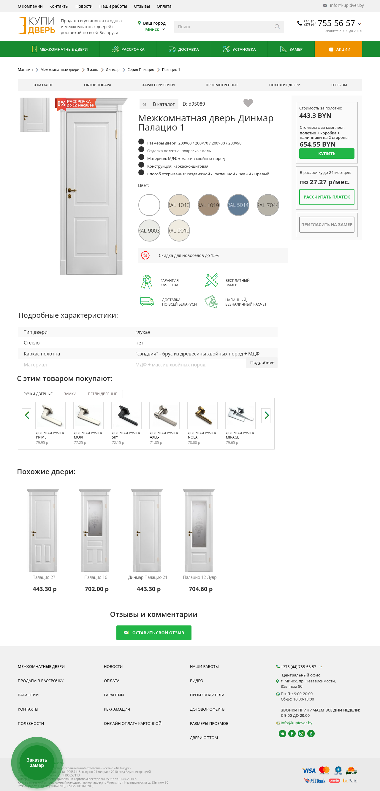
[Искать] (277, 27)
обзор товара (97, 85)
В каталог (43, 85)
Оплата (164, 6)
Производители (207, 695)
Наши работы (113, 6)
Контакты (59, 6)
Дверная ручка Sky (126, 435)
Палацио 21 (147, 577)
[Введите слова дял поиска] (222, 27)
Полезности (31, 723)
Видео (196, 680)
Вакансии (28, 695)
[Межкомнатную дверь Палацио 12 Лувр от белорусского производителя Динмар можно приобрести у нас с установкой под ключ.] (201, 526)
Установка (239, 50)
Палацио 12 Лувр (200, 577)
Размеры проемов (209, 723)
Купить (326, 153)
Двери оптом (204, 737)
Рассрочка (128, 50)
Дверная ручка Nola (202, 435)
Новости (83, 6)
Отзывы (142, 6)
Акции (339, 50)
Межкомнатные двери (59, 50)
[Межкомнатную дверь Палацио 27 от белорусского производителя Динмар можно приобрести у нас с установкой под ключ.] (45, 526)
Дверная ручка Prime (50, 435)
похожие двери (284, 85)
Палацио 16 (95, 577)
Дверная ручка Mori (88, 435)
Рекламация (117, 709)
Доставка (183, 50)
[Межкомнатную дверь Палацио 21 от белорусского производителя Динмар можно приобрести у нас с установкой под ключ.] (149, 526)
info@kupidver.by (343, 5)
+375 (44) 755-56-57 (302, 666)
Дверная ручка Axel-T (164, 435)
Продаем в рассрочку (41, 680)
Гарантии (114, 695)
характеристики (158, 85)
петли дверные (102, 393)
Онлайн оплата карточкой (133, 723)
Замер (291, 50)
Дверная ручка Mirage (240, 435)
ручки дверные (38, 393)
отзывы (339, 85)
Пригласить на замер (326, 224)
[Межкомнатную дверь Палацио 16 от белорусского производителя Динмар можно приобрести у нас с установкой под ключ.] (97, 526)
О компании (30, 6)
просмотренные (222, 85)
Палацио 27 (43, 577)
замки (70, 393)
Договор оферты (207, 709)
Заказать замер (36, 762)
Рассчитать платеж (327, 197)
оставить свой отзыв (154, 633)
